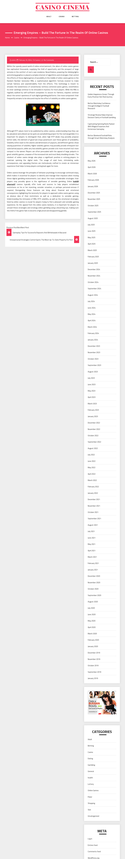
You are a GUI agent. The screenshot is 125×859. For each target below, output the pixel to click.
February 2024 (93, 333)
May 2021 (91, 544)
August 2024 (93, 295)
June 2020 (91, 614)
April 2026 (91, 167)
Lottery (91, 784)
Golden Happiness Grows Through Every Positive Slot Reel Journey (101, 95)
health (90, 777)
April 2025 (91, 243)
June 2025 (91, 231)
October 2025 (93, 205)
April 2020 (91, 627)
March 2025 (92, 250)
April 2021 (91, 550)
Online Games (93, 790)
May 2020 (91, 620)
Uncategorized (93, 816)
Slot (89, 809)
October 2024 (93, 282)
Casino (61, 16)
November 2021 (94, 505)
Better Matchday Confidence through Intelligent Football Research (99, 106)
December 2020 (94, 576)
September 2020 (94, 595)
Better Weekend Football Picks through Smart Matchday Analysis (101, 136)
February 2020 (93, 640)
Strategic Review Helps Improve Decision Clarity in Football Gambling (102, 116)
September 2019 (94, 672)
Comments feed (94, 851)
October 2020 (93, 588)
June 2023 (91, 384)
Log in (90, 838)
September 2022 (94, 441)
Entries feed (93, 845)
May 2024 (91, 314)
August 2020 (93, 601)
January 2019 (93, 678)
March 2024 (92, 327)
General (91, 771)
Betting (75, 16)
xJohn (13, 60)
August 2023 (93, 371)
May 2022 (91, 467)
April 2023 (91, 397)
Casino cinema (62, 7)
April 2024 (91, 320)
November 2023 (94, 352)
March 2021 (92, 557)
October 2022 (93, 435)
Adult (48, 16)
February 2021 (93, 563)
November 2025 (94, 199)
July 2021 (91, 531)
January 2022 (93, 493)
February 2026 (93, 180)
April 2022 (91, 474)
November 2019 (94, 659)
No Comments (49, 60)
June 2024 (91, 307)
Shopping (91, 803)
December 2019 (94, 652)
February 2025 (93, 256)
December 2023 (94, 346)
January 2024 (93, 339)
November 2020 (94, 582)
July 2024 (91, 301)
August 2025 (93, 218)
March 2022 (92, 480)
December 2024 (94, 269)
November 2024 (94, 275)
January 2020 (93, 646)
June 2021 (91, 537)
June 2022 (91, 461)
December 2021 (94, 499)
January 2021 (93, 569)
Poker (90, 797)
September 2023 (94, 365)
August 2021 (93, 525)
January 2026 (93, 186)
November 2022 (94, 429)
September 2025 (94, 211)
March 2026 (92, 173)
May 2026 (91, 160)
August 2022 (93, 448)
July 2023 (91, 378)
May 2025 (91, 237)
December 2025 (94, 192)
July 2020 (91, 608)
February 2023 (93, 410)
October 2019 (93, 665)
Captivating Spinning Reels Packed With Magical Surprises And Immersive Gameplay (101, 126)
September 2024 (94, 288)
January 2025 (93, 263)
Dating (90, 758)
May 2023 (91, 390)
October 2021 (93, 512)
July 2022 (91, 454)
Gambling (91, 765)
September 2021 (94, 518)
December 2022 (94, 422)
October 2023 (93, 358)
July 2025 (91, 224)
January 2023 (93, 416)
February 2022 (93, 486)
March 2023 (92, 403)
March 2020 (92, 633)
